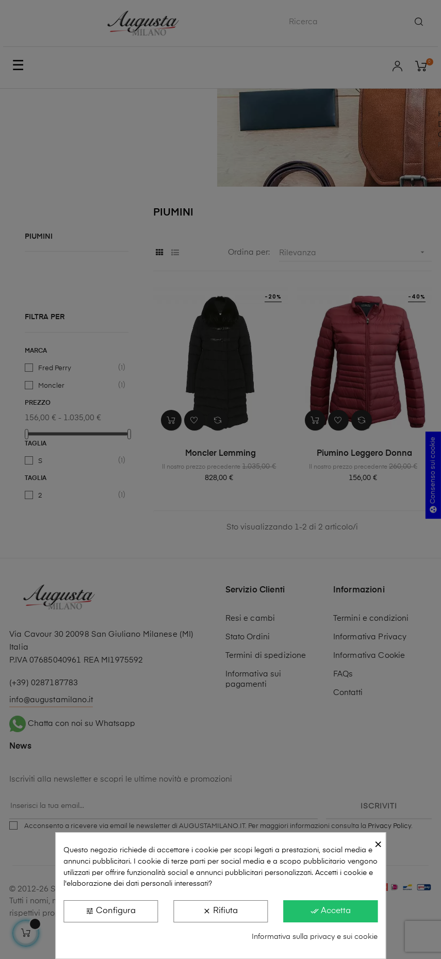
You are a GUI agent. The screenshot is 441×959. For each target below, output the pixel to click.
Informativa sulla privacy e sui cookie (315, 936)
